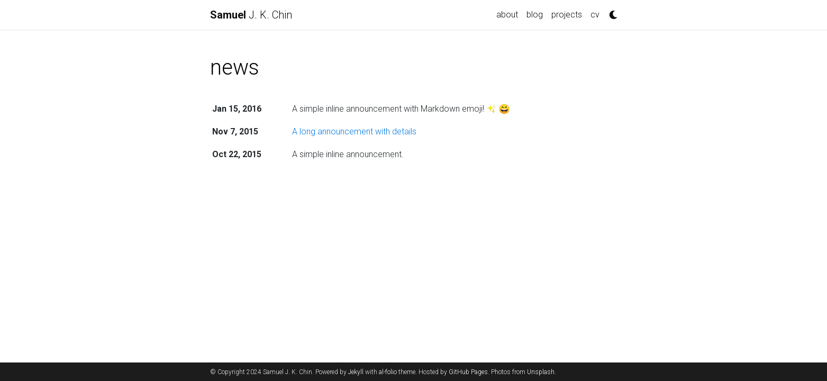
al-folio (388, 372)
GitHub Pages (468, 372)
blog (534, 15)
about (507, 15)
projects (566, 15)
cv (594, 15)
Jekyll (355, 372)
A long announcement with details (354, 131)
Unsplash (541, 372)
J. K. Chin (251, 14)
